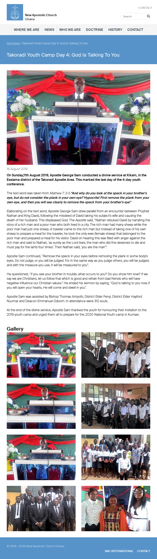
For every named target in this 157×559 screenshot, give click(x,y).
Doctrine (94, 30)
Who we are (70, 30)
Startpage (13, 43)
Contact (135, 30)
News (49, 30)
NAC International (119, 551)
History (115, 30)
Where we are (26, 30)
